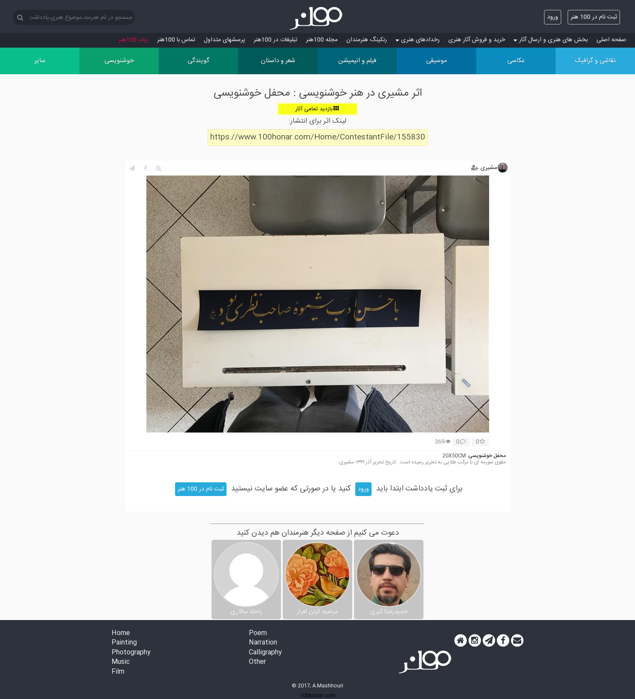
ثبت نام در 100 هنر (594, 17)
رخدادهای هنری (418, 40)
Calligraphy (265, 653)
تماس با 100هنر (176, 40)
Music (121, 662)
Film (118, 672)
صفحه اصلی (611, 40)
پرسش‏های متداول (224, 40)
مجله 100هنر (322, 40)
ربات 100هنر (133, 40)
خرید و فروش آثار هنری (476, 40)
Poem (258, 633)
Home (121, 633)
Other (257, 662)
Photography (131, 653)
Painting (124, 643)
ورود (552, 17)
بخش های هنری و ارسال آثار (551, 40)
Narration (263, 643)
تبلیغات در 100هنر (275, 40)
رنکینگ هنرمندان (366, 40)
